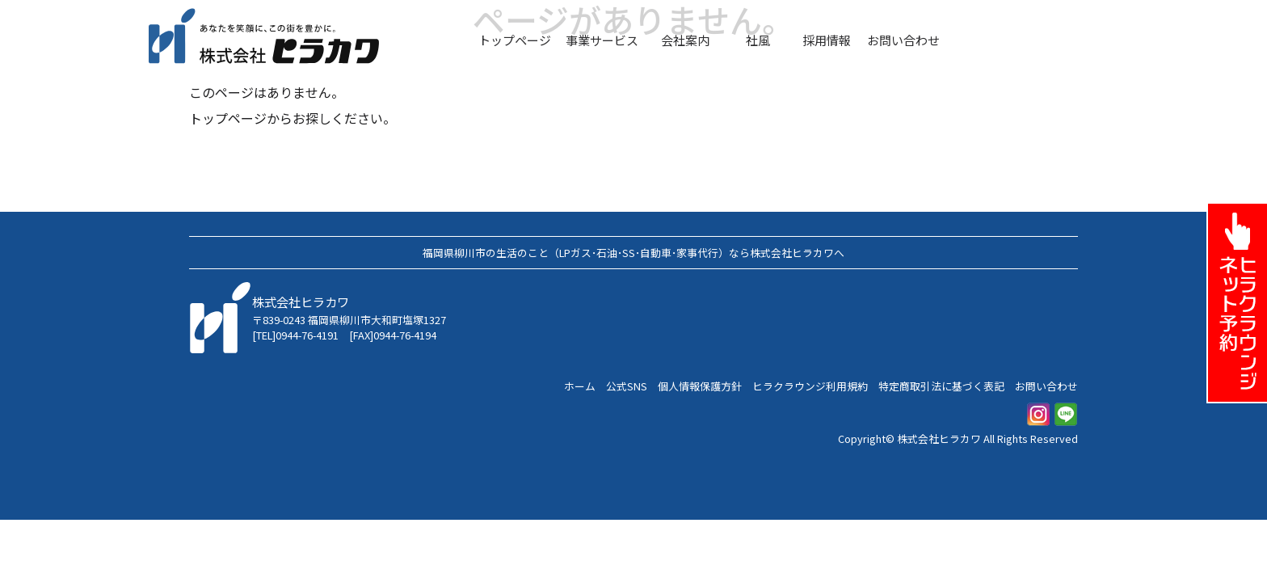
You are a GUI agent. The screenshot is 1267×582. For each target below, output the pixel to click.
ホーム (580, 386)
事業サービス (602, 40)
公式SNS (626, 386)
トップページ (514, 40)
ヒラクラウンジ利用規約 (810, 386)
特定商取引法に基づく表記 (941, 386)
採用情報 (826, 40)
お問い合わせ (903, 40)
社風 (758, 40)
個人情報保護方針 (700, 386)
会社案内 (685, 40)
